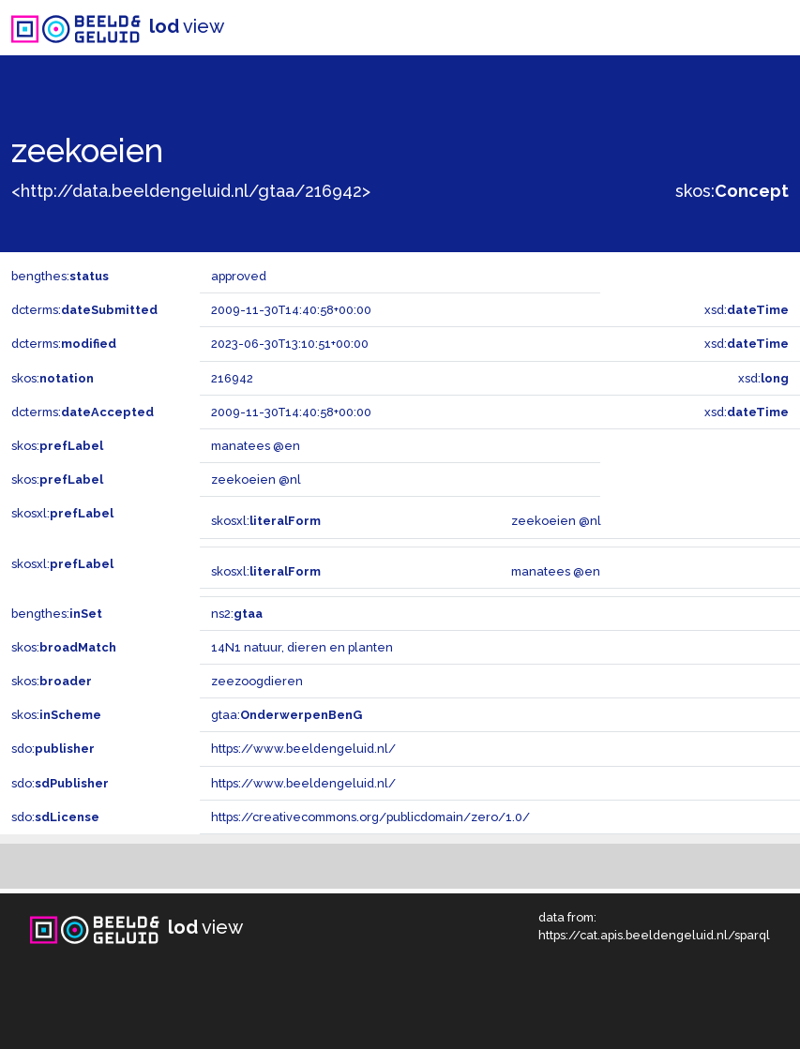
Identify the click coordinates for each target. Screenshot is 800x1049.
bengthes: (60, 276)
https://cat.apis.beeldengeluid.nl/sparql (654, 935)
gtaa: (286, 715)
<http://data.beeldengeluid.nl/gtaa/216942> (190, 191)
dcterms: (84, 310)
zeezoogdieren (257, 681)
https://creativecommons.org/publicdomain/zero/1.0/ (370, 817)
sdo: (53, 749)
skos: (732, 191)
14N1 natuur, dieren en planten (302, 647)
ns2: (237, 614)
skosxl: (62, 513)
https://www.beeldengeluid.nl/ (303, 749)
